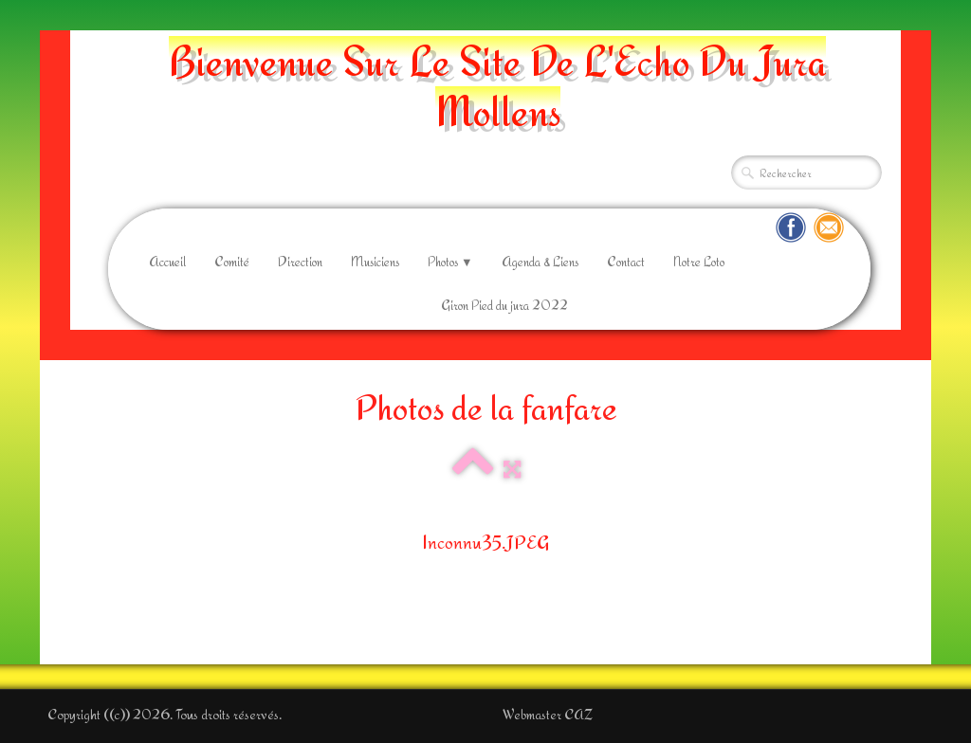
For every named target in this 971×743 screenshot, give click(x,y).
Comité (231, 261)
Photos (450, 261)
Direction (300, 261)
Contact (626, 261)
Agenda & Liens (540, 261)
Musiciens (375, 261)
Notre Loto (698, 261)
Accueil (167, 261)
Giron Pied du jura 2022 (504, 305)
